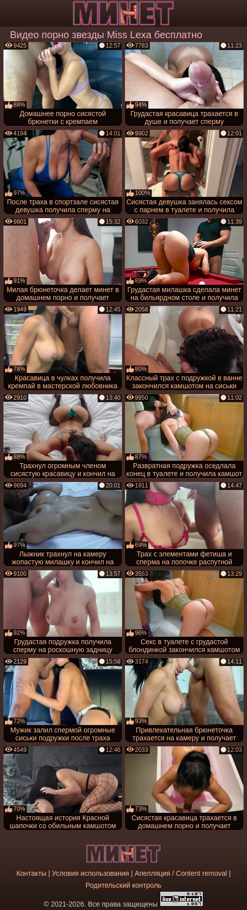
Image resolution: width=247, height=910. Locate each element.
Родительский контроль (124, 885)
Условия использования (90, 873)
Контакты (31, 873)
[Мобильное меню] (9, 13)
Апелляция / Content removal (181, 873)
